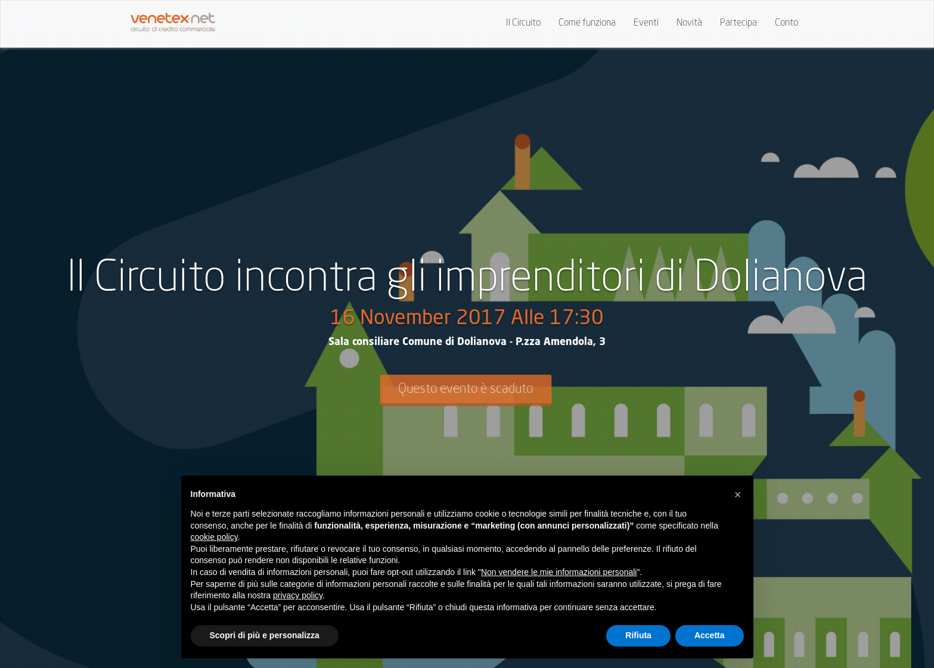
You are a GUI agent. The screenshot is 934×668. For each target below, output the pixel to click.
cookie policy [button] (214, 537)
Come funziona (587, 23)
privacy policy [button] (297, 595)
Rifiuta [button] (638, 635)
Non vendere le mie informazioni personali (559, 572)
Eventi (646, 23)
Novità (689, 23)
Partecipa (738, 23)
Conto (786, 23)
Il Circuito (523, 23)
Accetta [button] (709, 635)
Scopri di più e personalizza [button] (264, 635)
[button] (737, 494)
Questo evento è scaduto (465, 389)
